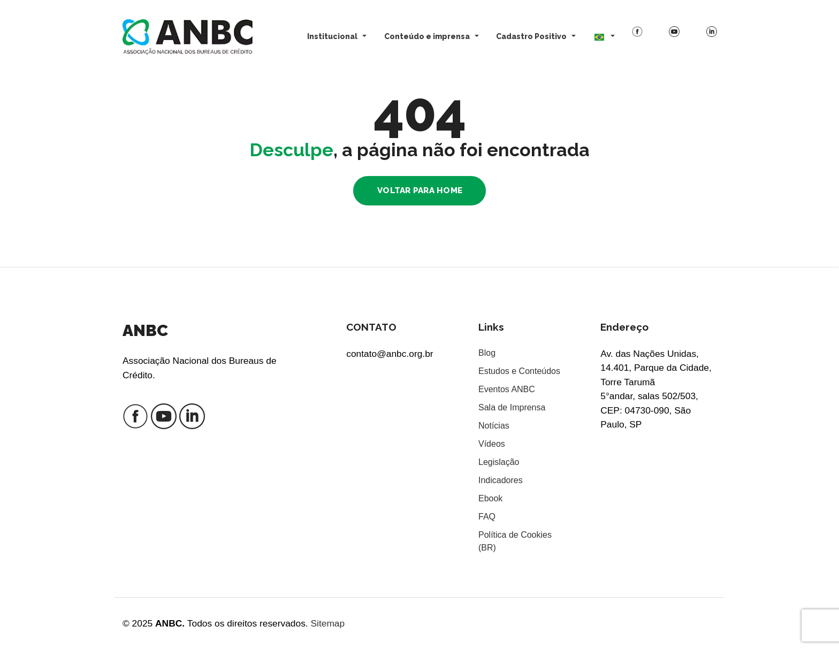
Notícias (493, 425)
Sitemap (327, 623)
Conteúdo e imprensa (427, 36)
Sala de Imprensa (511, 407)
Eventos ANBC (506, 389)
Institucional (332, 36)
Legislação (499, 462)
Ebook (490, 498)
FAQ (486, 516)
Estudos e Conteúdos (519, 371)
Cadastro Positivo (531, 36)
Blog (486, 352)
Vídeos (491, 443)
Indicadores (500, 480)
